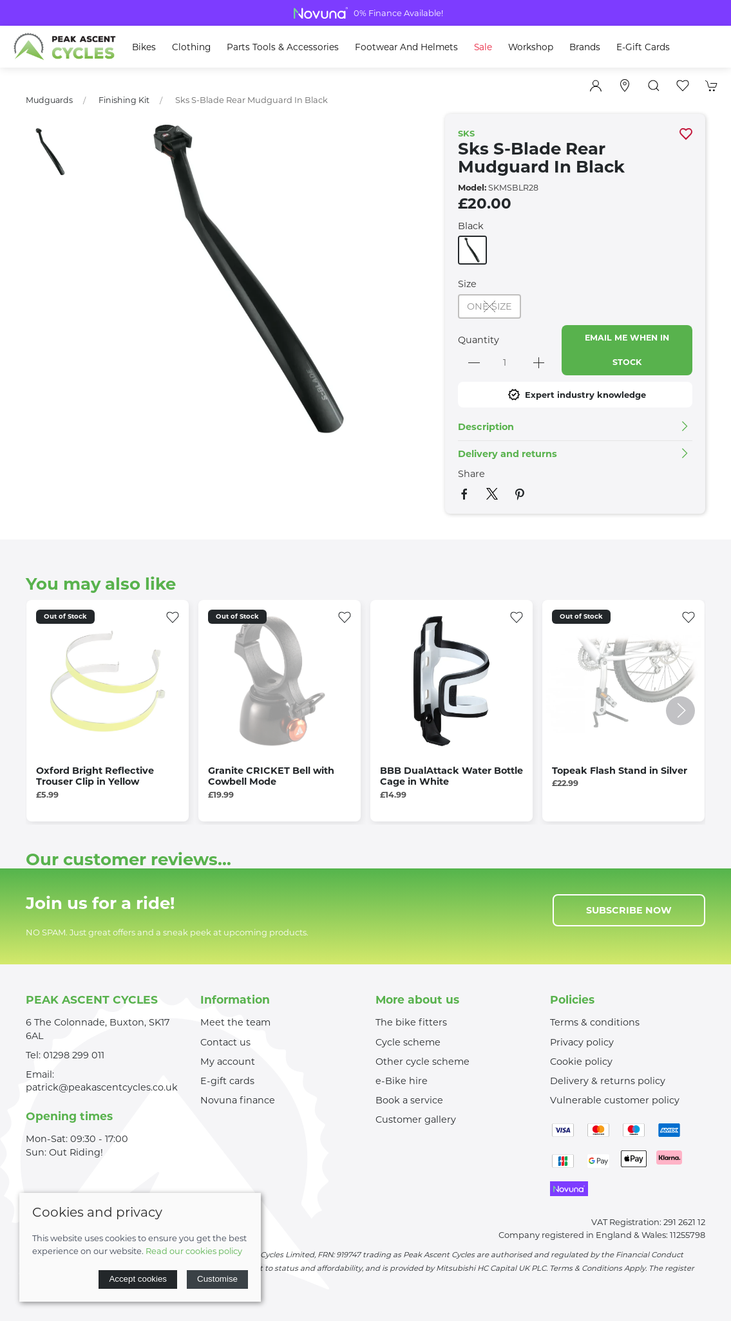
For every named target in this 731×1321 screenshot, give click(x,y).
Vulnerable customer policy (614, 1100)
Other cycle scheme (422, 1061)
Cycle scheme (408, 1042)
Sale (483, 47)
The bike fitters (411, 1022)
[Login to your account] (595, 85)
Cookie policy (581, 1061)
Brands (584, 47)
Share (471, 474)
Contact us (225, 1042)
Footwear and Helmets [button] (406, 47)
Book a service (409, 1100)
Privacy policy (582, 1042)
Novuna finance (237, 1100)
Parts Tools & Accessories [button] (283, 47)
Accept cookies (138, 1279)
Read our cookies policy (194, 1251)
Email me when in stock (627, 350)
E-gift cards (227, 1081)
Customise (217, 1279)
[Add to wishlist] (172, 616)
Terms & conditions (595, 1022)
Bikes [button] (144, 47)
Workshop (530, 47)
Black (471, 226)
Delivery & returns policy (607, 1081)
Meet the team (235, 1022)
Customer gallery (415, 1119)
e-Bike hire (401, 1081)
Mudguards (49, 100)
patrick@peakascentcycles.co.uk (102, 1087)
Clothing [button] (191, 47)
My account (227, 1061)
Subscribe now (629, 910)
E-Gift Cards (643, 47)
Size (467, 284)
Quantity (478, 340)
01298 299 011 (73, 1055)
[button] (653, 85)
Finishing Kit (124, 100)
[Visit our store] (624, 85)
